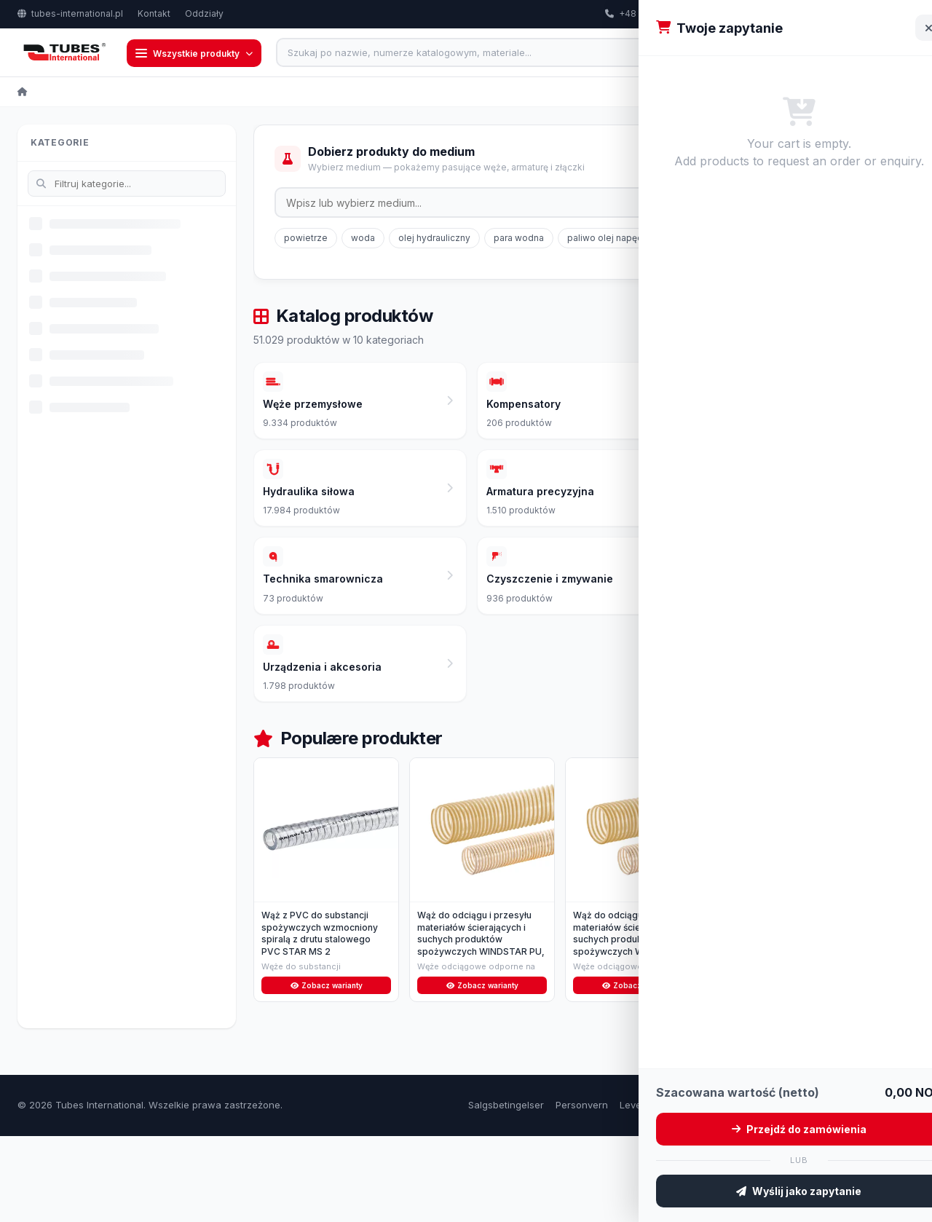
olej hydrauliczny (434, 239)
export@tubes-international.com (782, 13)
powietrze (306, 239)
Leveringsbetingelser (667, 1191)
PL (892, 14)
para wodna (519, 239)
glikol (798, 239)
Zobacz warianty (326, 1070)
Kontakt (154, 13)
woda (363, 239)
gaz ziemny (738, 239)
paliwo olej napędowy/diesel (628, 239)
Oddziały (204, 13)
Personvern (582, 1191)
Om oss (852, 1191)
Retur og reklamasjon (775, 1191)
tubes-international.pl (70, 13)
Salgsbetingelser (506, 1191)
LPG (841, 239)
